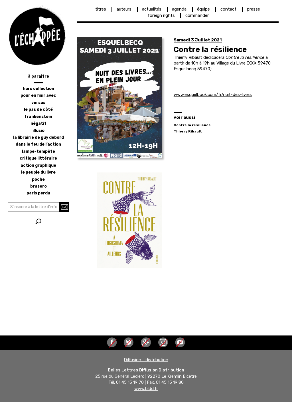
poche (38, 179)
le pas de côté (38, 109)
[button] (119, 97)
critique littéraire (38, 158)
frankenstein (38, 116)
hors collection (38, 88)
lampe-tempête (38, 151)
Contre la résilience (192, 125)
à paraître (38, 76)
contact (228, 9)
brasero (38, 186)
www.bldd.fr (146, 388)
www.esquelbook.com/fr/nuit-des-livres (213, 94)
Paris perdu (38, 193)
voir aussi (184, 117)
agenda (179, 9)
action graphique (38, 165)
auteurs (124, 9)
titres (100, 9)
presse (253, 9)
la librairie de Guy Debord (38, 137)
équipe (203, 9)
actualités (151, 9)
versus (38, 102)
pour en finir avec (38, 95)
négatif (38, 123)
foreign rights (161, 15)
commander (197, 15)
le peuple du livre (38, 172)
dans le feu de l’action (38, 144)
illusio (38, 130)
